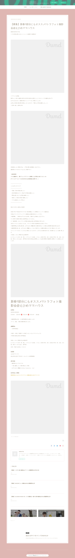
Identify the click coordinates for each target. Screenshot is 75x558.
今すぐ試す (53, 2)
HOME (25, 7)
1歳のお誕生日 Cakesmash (45, 7)
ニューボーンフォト (33, 7)
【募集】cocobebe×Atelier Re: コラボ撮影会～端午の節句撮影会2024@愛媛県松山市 (30, 496)
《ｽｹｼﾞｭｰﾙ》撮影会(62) (14, 436)
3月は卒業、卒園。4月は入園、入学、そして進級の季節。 (22, 486)
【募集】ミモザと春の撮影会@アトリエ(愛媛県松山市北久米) (25, 470)
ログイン (63, 2)
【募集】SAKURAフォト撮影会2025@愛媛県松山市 (23, 483)
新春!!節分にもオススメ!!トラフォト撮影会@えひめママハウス (25, 375)
